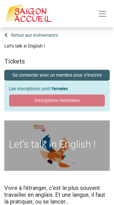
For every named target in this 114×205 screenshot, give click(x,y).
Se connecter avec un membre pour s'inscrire (57, 75)
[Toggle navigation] (102, 13)
